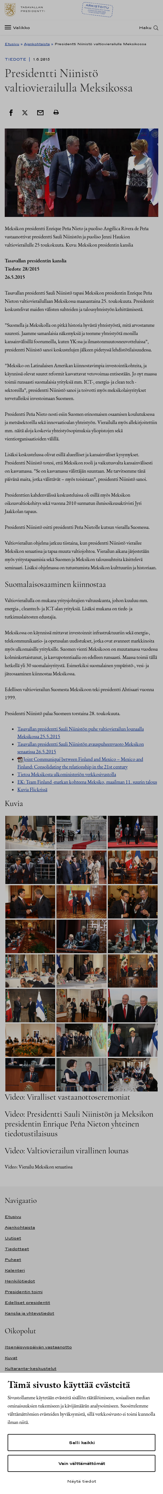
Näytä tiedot (81, 1481)
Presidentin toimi (24, 1291)
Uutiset (13, 1238)
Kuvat (11, 1357)
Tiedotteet (17, 1249)
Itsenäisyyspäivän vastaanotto (38, 1347)
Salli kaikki (82, 1442)
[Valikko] (19, 27)
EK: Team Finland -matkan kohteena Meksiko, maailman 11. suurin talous (87, 782)
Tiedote (16, 59)
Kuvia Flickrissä (32, 789)
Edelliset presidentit (27, 1302)
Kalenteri (15, 1270)
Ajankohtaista (37, 44)
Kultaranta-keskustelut (30, 1368)
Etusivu (12, 44)
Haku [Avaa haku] (145, 27)
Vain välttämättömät (81, 1463)
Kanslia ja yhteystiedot (29, 1313)
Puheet (13, 1259)
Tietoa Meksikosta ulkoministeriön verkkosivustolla (66, 774)
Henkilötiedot (20, 1281)
